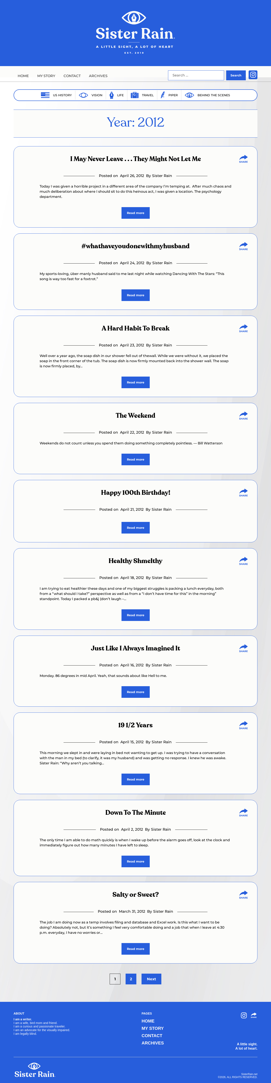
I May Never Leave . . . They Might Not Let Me (135, 159)
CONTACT (72, 76)
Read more (135, 213)
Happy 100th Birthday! (135, 493)
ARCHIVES (98, 76)
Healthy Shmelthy (135, 561)
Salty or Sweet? (135, 895)
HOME (23, 76)
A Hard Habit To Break (136, 328)
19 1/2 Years (135, 725)
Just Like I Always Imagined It (135, 648)
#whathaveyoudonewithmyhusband (135, 246)
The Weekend (135, 415)
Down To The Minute (135, 812)
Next (151, 979)
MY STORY (46, 76)
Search (236, 75)
